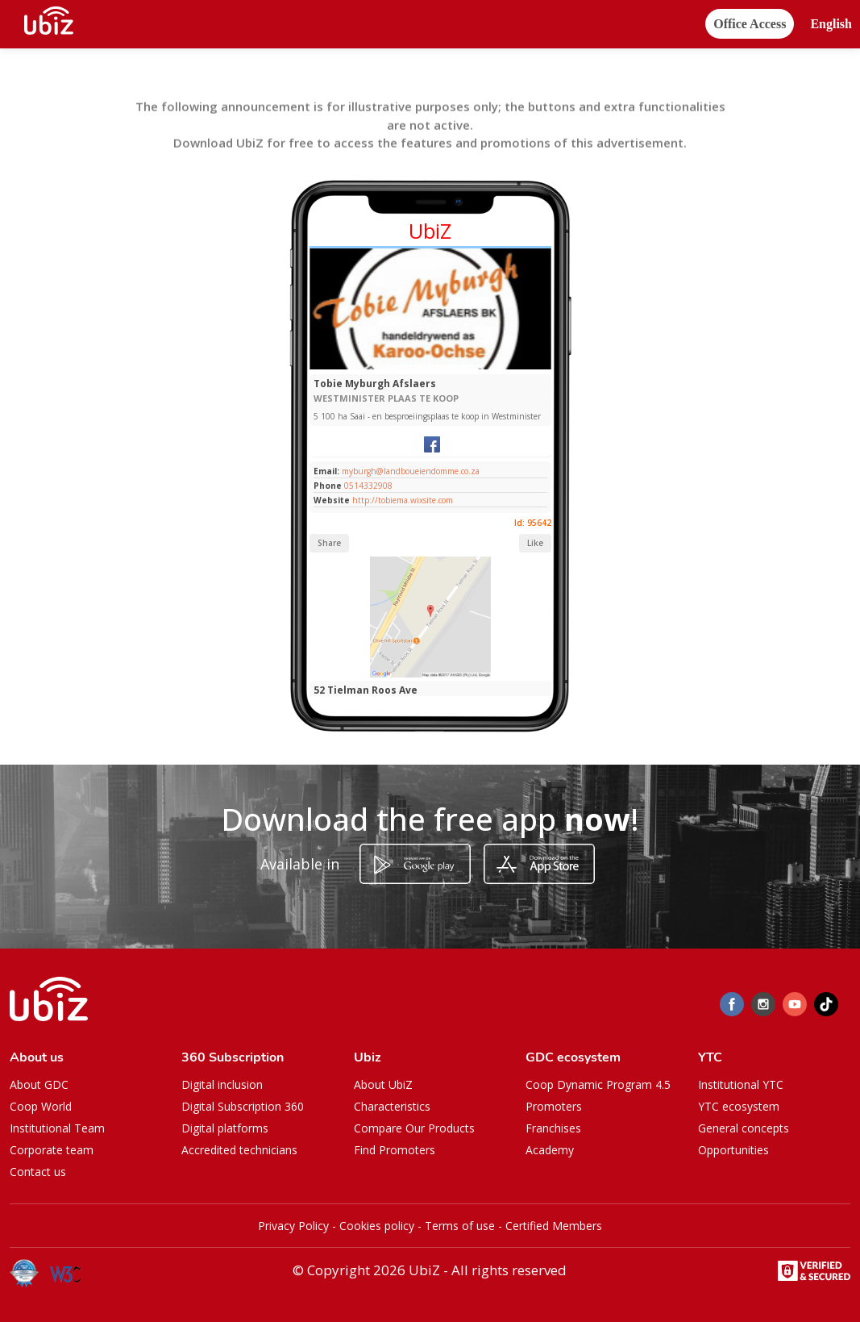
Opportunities (733, 1149)
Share (329, 542)
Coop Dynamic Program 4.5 (598, 1084)
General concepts (743, 1128)
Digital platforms (224, 1128)
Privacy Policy (293, 1225)
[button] (831, 24)
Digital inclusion (222, 1084)
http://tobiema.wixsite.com (402, 500)
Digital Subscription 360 (242, 1106)
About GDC (39, 1084)
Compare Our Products (414, 1128)
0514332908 (368, 485)
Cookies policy (376, 1225)
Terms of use (460, 1225)
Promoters (554, 1106)
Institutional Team (57, 1128)
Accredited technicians (239, 1149)
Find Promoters (394, 1149)
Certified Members (553, 1225)
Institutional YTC (740, 1084)
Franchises (553, 1128)
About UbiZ (383, 1084)
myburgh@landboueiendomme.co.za (409, 471)
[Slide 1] (430, 366)
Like (535, 542)
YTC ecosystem (738, 1106)
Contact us (38, 1171)
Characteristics (392, 1106)
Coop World (41, 1106)
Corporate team (51, 1149)
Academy (550, 1149)
